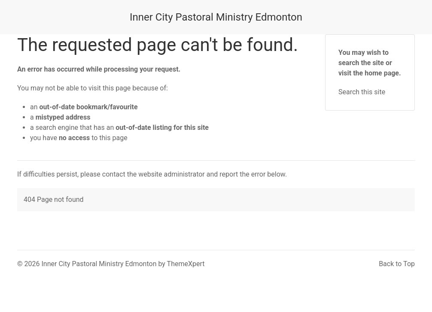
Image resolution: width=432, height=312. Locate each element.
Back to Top (397, 264)
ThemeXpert (186, 264)
